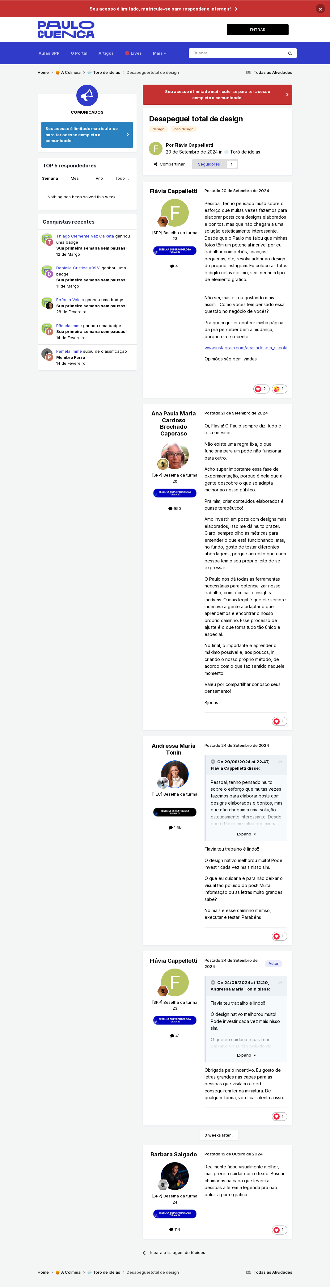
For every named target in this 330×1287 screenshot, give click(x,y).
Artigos (106, 53)
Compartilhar (169, 164)
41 (175, 265)
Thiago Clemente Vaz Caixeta (85, 235)
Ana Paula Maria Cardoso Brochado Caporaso (173, 423)
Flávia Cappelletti (194, 145)
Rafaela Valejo (70, 299)
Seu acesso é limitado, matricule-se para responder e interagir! (160, 8)
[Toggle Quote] (213, 761)
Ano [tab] (99, 178)
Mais (159, 53)
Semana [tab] (50, 178)
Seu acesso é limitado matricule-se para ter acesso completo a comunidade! (81, 134)
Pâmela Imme (69, 325)
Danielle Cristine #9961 (78, 267)
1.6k (175, 827)
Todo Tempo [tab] (126, 178)
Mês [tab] (75, 178)
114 (174, 1229)
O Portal (79, 53)
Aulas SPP (49, 53)
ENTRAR (257, 29)
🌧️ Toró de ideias (242, 151)
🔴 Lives (133, 53)
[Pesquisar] (236, 53)
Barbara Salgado (173, 1154)
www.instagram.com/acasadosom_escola (246, 347)
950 (174, 508)
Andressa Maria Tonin (174, 749)
